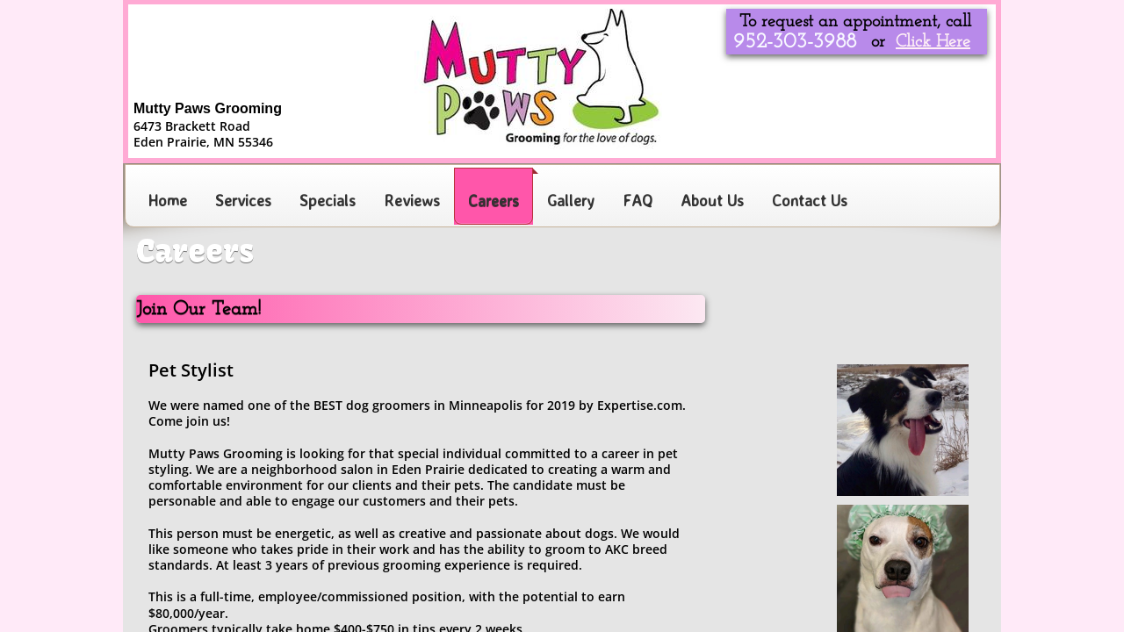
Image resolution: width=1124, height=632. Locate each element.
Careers (493, 200)
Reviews (412, 200)
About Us (712, 200)
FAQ (637, 200)
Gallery (570, 200)
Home (167, 200)
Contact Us (809, 200)
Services (243, 200)
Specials (327, 200)
